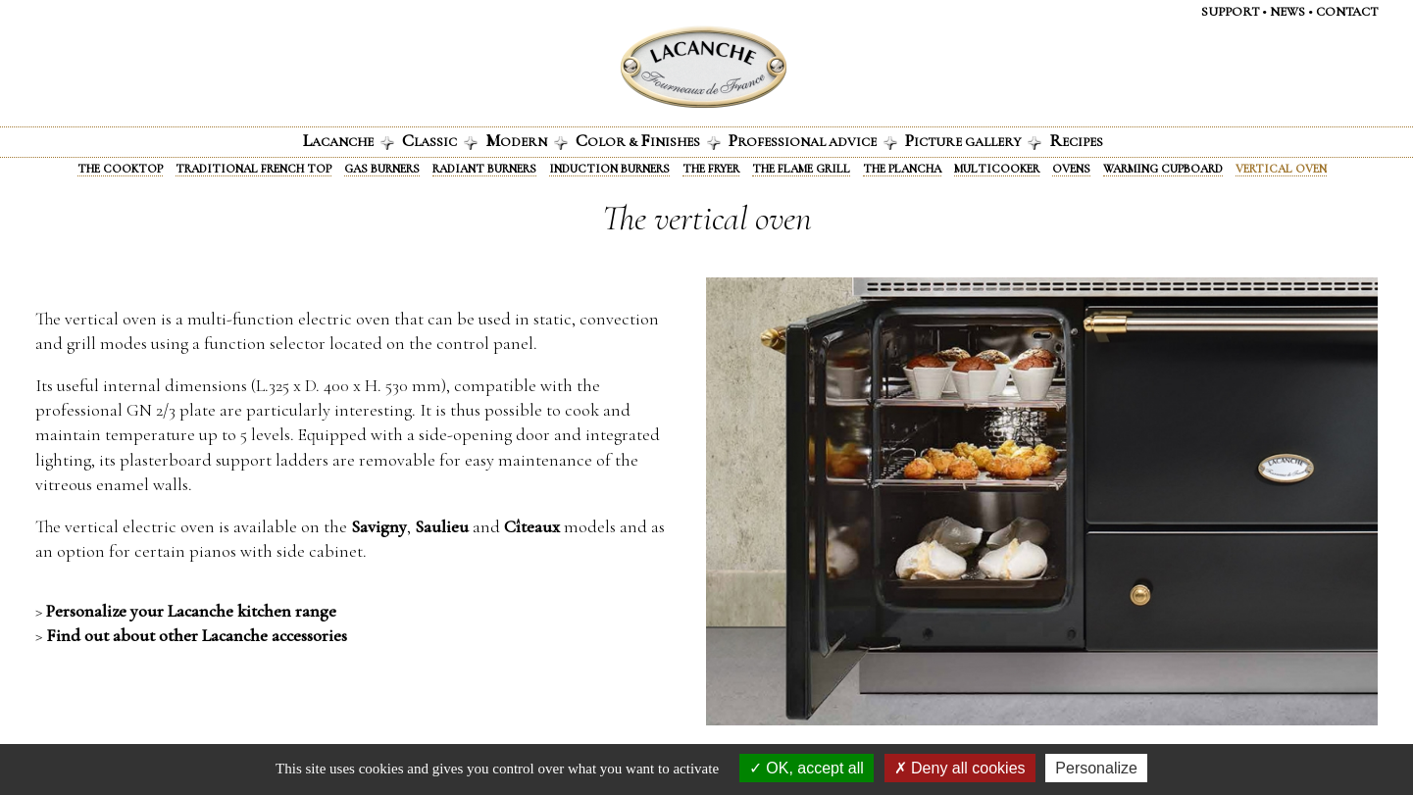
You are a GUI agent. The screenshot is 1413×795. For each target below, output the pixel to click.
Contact (1347, 12)
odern (526, 140)
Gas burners (382, 168)
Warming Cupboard (1163, 168)
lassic (440, 140)
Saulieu (442, 526)
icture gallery (973, 140)
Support (1230, 12)
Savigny (379, 526)
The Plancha (902, 168)
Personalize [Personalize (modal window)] (1096, 768)
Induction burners (609, 168)
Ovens (1071, 168)
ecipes (1076, 140)
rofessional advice (813, 140)
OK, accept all (806, 768)
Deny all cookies (960, 768)
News (1287, 12)
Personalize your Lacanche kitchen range (191, 610)
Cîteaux (532, 526)
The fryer (710, 168)
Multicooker (996, 168)
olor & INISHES (648, 140)
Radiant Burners (484, 168)
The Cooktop (120, 168)
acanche (348, 140)
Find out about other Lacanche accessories (196, 635)
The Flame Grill (801, 168)
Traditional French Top (253, 168)
